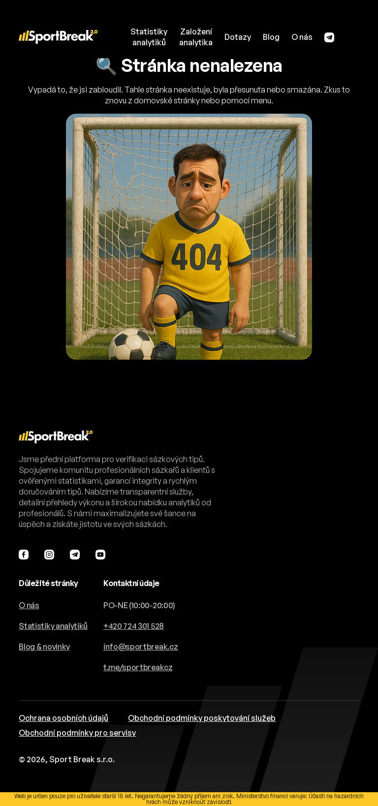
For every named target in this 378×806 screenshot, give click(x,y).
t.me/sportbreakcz (138, 667)
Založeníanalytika (196, 37)
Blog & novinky (44, 646)
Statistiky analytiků (53, 626)
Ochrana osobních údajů (63, 718)
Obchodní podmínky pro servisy (77, 733)
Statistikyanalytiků (148, 37)
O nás (302, 37)
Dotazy (237, 37)
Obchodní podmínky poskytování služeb (202, 718)
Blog (271, 37)
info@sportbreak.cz (140, 646)
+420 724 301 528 (133, 626)
